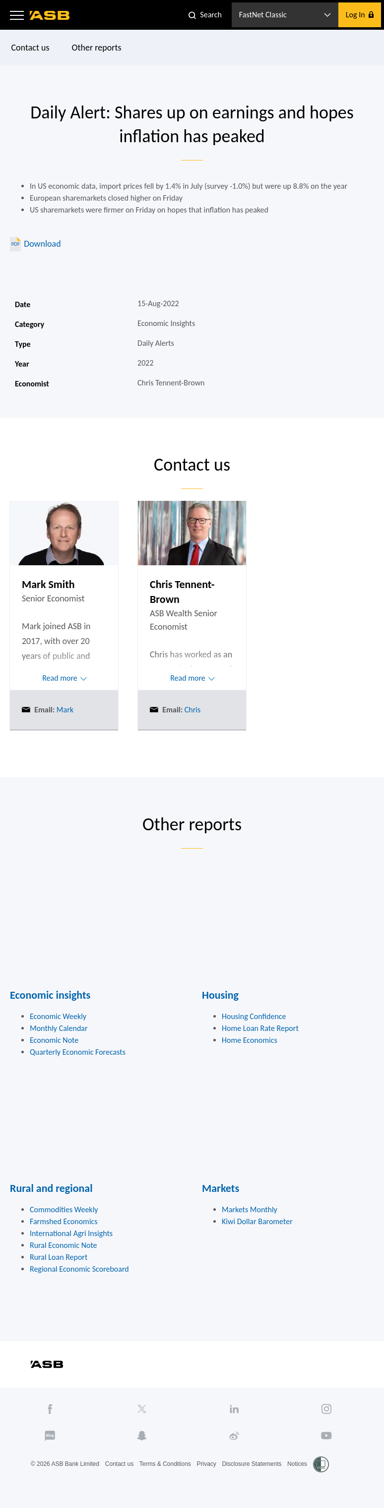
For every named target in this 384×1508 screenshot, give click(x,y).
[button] (17, 15)
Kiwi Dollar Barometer (257, 1221)
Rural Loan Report (58, 1257)
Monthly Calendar (59, 1028)
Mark (64, 709)
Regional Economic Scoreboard (79, 1269)
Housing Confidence (254, 1016)
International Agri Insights (71, 1233)
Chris (191, 709)
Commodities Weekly (64, 1209)
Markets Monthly (249, 1209)
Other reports (97, 47)
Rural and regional (51, 1188)
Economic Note (54, 1040)
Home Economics (249, 1040)
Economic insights (50, 995)
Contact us (30, 47)
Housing (220, 995)
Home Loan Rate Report (260, 1028)
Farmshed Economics (64, 1221)
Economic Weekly (58, 1016)
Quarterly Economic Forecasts (78, 1052)
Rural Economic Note (63, 1245)
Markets (220, 1188)
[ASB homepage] (50, 15)
